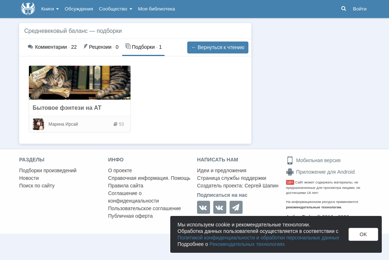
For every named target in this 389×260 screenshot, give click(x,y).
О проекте (120, 170)
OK (363, 234)
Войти (360, 9)
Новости (29, 178)
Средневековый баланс (56, 31)
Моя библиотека (156, 9)
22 (52, 47)
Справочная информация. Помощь (149, 178)
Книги (50, 9)
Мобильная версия (313, 160)
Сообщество (115, 9)
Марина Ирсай (63, 124)
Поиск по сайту (37, 185)
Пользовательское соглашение (144, 208)
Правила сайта (125, 185)
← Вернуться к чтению (217, 47)
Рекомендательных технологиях (247, 244)
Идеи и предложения (222, 170)
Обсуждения (79, 9)
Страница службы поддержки (231, 178)
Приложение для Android (320, 172)
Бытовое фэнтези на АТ (67, 108)
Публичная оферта (130, 216)
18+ (290, 182)
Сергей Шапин (261, 185)
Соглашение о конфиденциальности (133, 197)
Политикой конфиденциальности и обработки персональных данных (258, 237)
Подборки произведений (48, 170)
